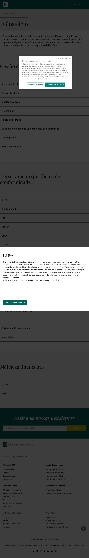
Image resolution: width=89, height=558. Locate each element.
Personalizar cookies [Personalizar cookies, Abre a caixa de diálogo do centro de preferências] (35, 85)
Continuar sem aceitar (64, 58)
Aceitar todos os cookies (55, 85)
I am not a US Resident (13, 302)
